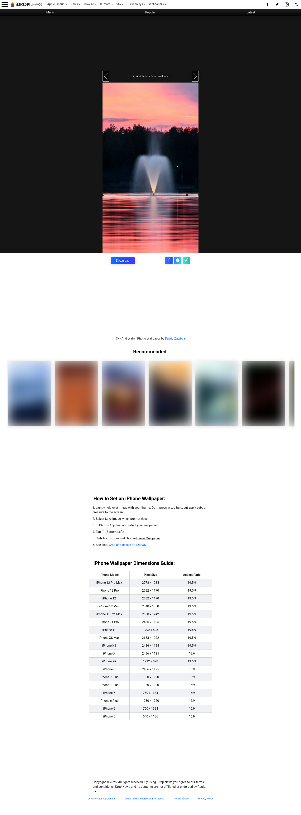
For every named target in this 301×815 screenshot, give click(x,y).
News (74, 4)
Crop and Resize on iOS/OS (127, 544)
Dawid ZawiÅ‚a (175, 338)
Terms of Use (181, 798)
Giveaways (136, 4)
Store (119, 4)
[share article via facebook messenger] (178, 260)
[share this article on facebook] (170, 260)
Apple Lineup (55, 4)
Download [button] (123, 260)
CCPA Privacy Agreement (101, 798)
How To (89, 4)
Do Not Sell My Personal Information (144, 798)
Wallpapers (156, 4)
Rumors (105, 4)
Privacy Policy (205, 798)
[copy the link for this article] (186, 260)
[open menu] (5, 4)
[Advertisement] (150, 43)
